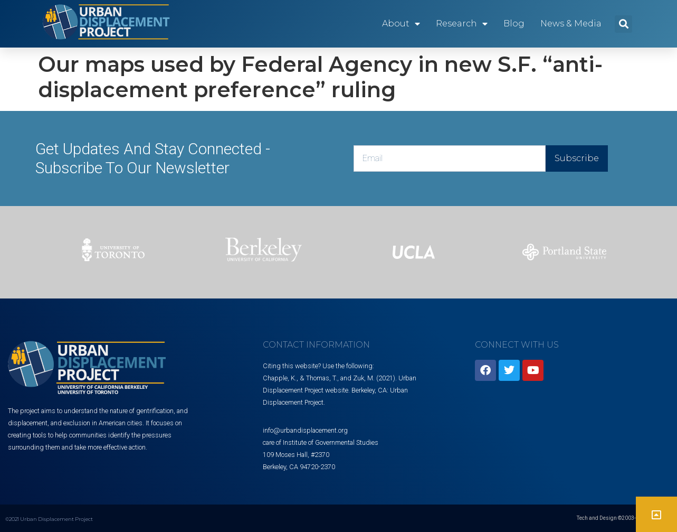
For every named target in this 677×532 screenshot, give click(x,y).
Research (462, 23)
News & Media (571, 23)
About (401, 23)
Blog (514, 23)
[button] (623, 24)
